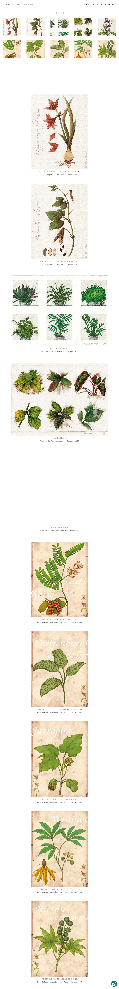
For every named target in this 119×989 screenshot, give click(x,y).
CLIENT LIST (103, 4)
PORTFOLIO (88, 4)
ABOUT (95, 4)
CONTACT (111, 4)
